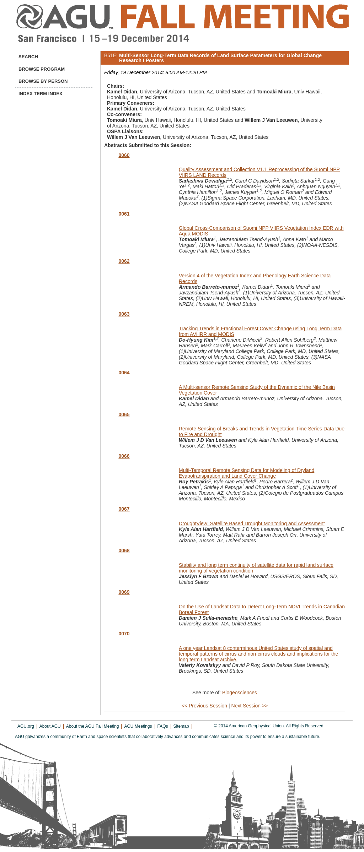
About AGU (50, 726)
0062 (123, 261)
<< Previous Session (204, 706)
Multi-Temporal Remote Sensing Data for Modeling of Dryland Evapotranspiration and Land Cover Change (246, 473)
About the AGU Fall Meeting (92, 726)
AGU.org (25, 726)
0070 (123, 633)
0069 (123, 592)
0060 (123, 155)
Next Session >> (249, 706)
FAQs (162, 726)
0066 (123, 456)
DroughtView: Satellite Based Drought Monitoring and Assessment (252, 523)
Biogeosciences (239, 692)
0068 (123, 550)
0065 (123, 414)
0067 (123, 509)
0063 (123, 314)
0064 (123, 372)
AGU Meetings (138, 726)
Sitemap (181, 726)
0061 (123, 214)
